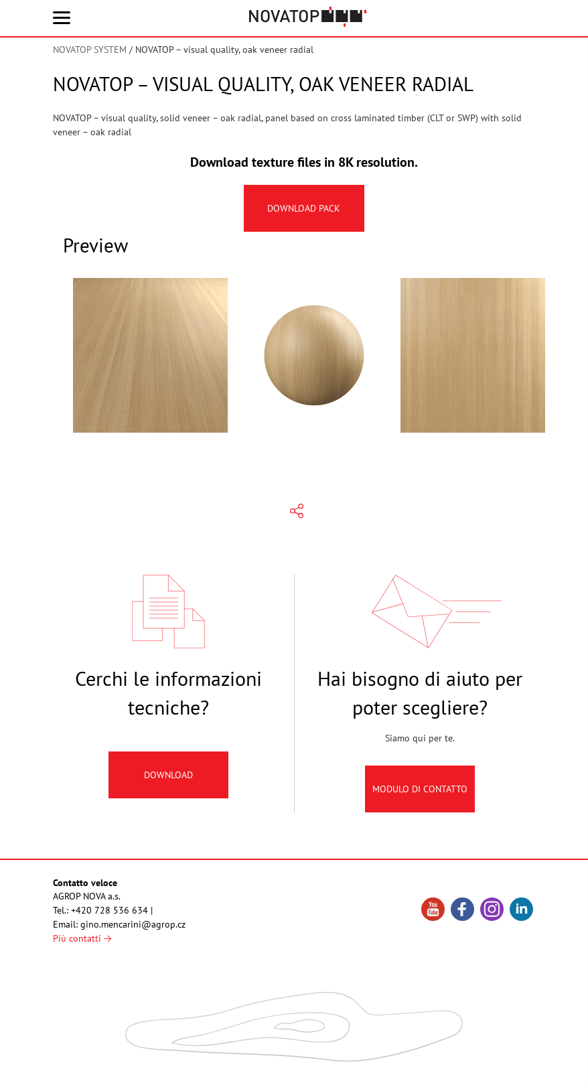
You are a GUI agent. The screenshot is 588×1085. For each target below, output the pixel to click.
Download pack (304, 208)
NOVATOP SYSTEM (90, 50)
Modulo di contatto (419, 800)
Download (168, 786)
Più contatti (82, 938)
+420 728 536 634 (109, 910)
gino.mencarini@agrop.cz (133, 924)
